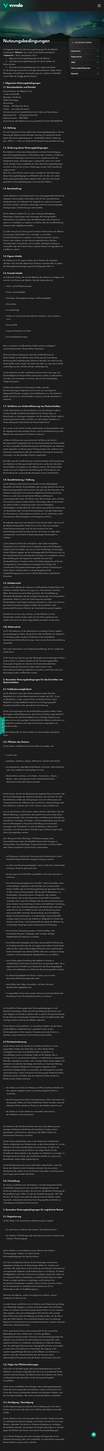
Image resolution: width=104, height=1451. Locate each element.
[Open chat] (93, 1434)
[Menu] (99, 5)
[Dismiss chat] (96, 1432)
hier (21, 76)
